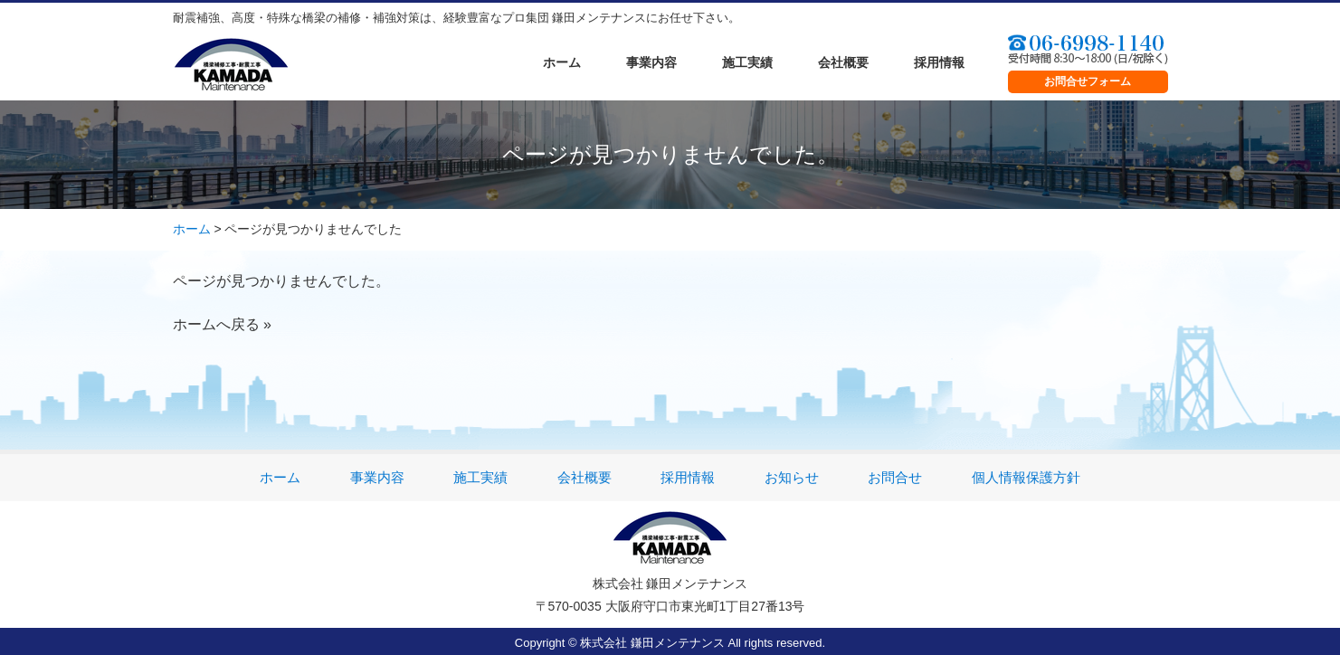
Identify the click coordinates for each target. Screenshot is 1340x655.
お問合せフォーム (1087, 81)
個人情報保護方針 (1026, 477)
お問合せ (895, 477)
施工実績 (747, 62)
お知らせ (792, 477)
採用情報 (939, 62)
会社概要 (843, 62)
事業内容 (651, 62)
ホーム (562, 62)
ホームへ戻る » (222, 324)
